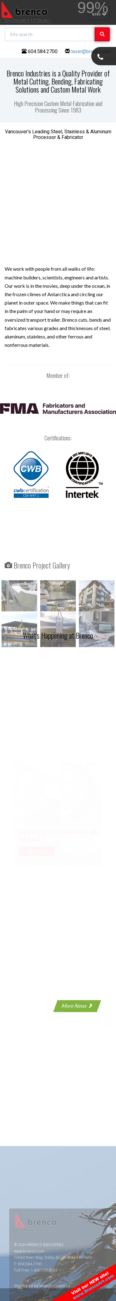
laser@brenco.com (91, 51)
